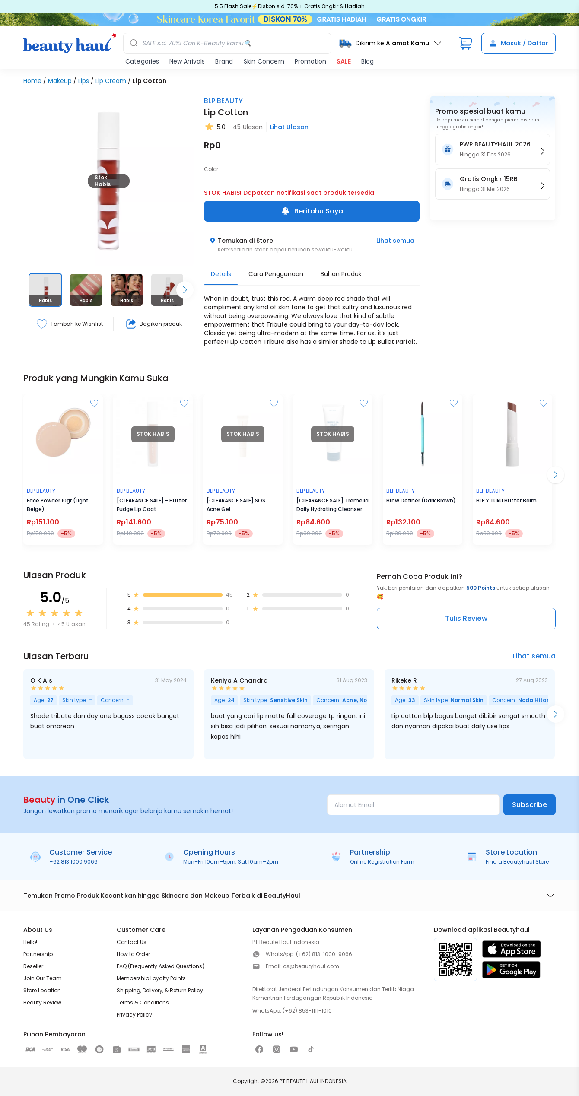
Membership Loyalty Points (151, 978)
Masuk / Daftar (518, 43)
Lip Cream (110, 80)
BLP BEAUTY (223, 101)
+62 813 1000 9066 (73, 861)
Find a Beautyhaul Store (517, 861)
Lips (83, 80)
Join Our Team (42, 978)
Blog (367, 61)
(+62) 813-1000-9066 (324, 954)
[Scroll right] (185, 290)
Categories (142, 61)
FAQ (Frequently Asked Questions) (160, 966)
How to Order (133, 954)
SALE (344, 61)
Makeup (60, 80)
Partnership (38, 954)
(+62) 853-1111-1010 (307, 1010)
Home (32, 80)
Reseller (33, 966)
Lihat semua (395, 240)
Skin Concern (264, 61)
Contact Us (131, 942)
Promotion (310, 61)
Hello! (30, 942)
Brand (224, 61)
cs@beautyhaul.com (311, 966)
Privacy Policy (134, 1014)
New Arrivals (187, 61)
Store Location (42, 990)
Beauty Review (42, 1002)
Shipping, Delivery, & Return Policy (160, 990)
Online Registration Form (382, 861)
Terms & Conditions (143, 1002)
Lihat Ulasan (289, 127)
